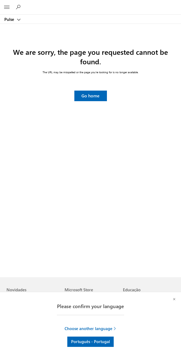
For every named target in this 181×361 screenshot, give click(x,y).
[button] (90, 96)
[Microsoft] (90, 4)
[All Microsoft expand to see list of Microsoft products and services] (6, 7)
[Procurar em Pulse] (19, 7)
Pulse (9, 19)
